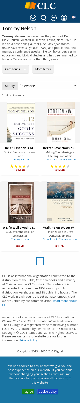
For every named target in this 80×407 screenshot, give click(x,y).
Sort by (10, 86)
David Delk (50, 159)
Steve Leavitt (50, 239)
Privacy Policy (28, 340)
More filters (43, 69)
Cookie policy (48, 391)
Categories (12, 69)
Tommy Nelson (20, 159)
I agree (28, 391)
